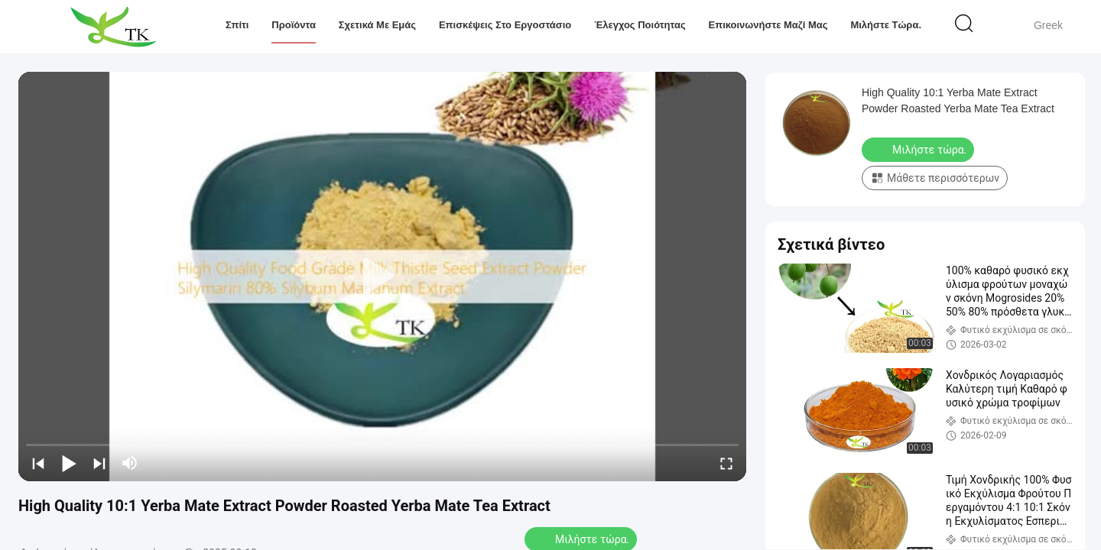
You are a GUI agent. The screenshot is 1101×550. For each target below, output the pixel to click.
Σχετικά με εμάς (377, 25)
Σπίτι (237, 25)
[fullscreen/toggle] (726, 462)
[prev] (38, 462)
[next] (99, 462)
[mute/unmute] (130, 462)
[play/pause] (69, 462)
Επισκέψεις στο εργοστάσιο (505, 25)
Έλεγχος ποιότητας (640, 25)
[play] (382, 276)
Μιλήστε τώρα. (885, 25)
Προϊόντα (293, 25)
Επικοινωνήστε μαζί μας (767, 25)
